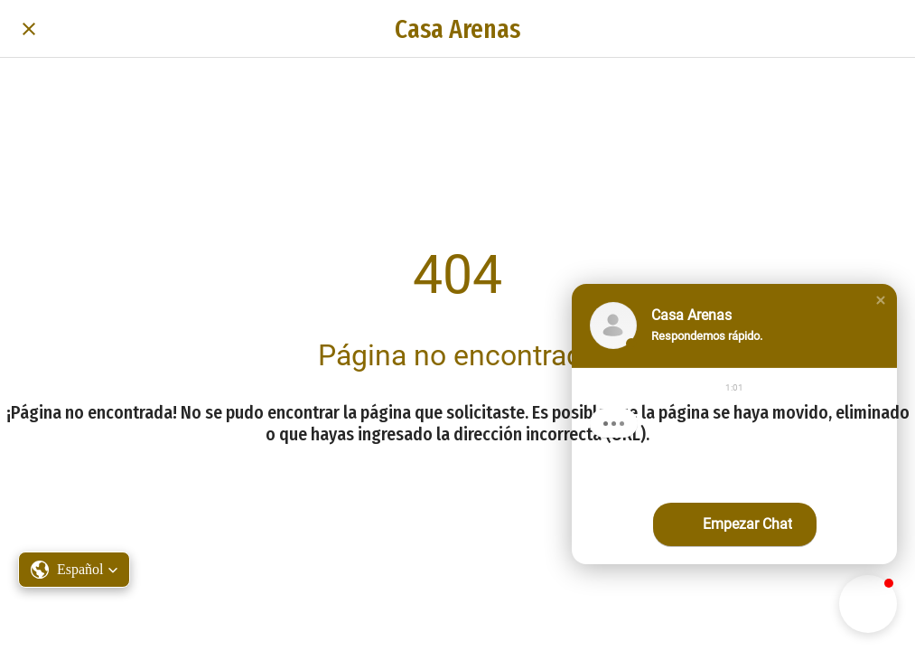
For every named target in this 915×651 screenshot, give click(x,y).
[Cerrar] (29, 29)
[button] (881, 300)
